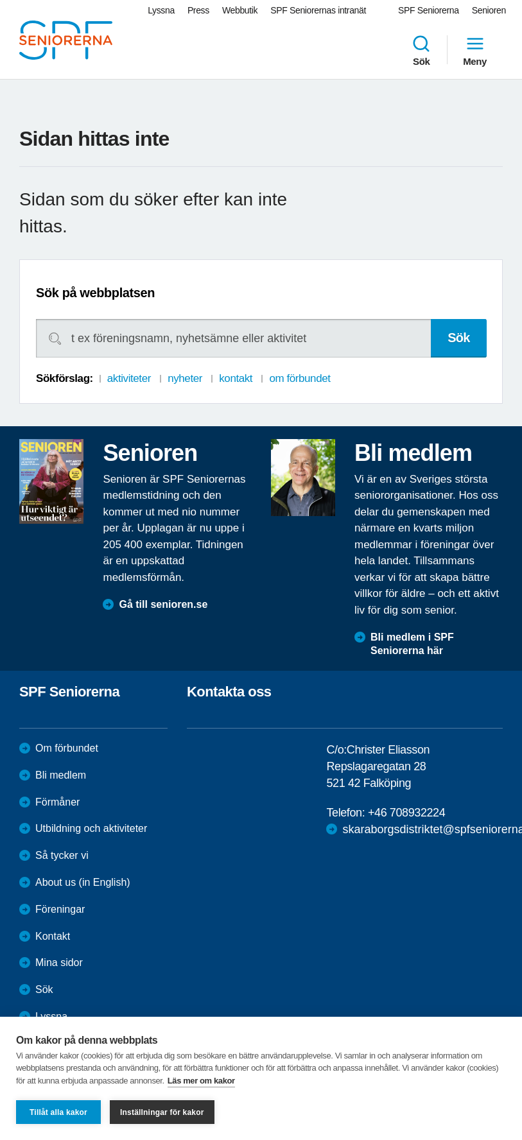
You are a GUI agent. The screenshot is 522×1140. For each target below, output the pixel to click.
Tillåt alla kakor (58, 1112)
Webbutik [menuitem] (239, 10)
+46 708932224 (406, 812)
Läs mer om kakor (201, 1080)
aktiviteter (129, 378)
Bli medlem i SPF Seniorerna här (412, 644)
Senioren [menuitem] (489, 10)
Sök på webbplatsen (95, 293)
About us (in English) (82, 882)
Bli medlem (60, 775)
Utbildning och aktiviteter (91, 828)
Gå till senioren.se (163, 604)
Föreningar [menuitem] (60, 909)
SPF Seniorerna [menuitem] (428, 10)
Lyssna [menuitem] (161, 10)
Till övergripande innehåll (0, 0)
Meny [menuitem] (475, 50)
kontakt (235, 378)
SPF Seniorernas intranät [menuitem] (318, 10)
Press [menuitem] (198, 10)
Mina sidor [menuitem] (59, 962)
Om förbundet (66, 748)
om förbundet (299, 378)
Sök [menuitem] (421, 50)
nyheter (185, 378)
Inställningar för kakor (162, 1112)
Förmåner (57, 802)
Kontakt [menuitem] (52, 936)
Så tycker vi (62, 855)
